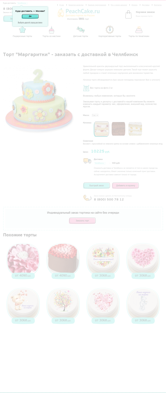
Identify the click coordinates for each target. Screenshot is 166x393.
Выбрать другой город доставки (30, 22)
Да (30, 16)
